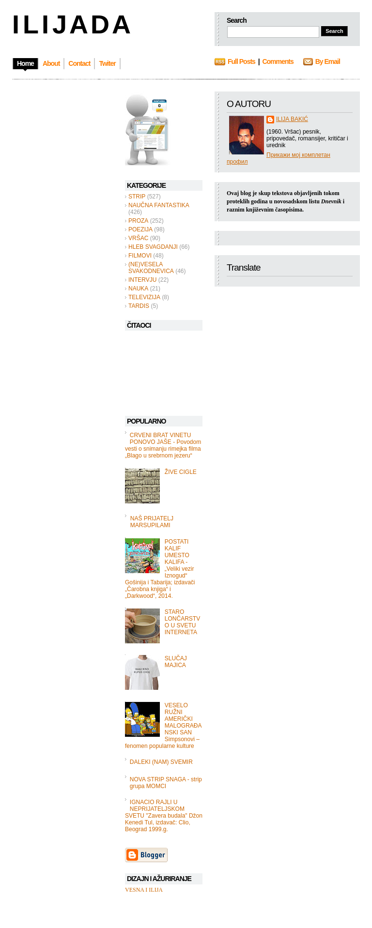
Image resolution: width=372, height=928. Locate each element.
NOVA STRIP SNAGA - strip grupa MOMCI (166, 783)
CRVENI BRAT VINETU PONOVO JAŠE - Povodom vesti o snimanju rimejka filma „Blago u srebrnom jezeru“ (163, 445)
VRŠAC (138, 238)
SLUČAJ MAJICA (176, 662)
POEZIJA (140, 229)
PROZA (138, 220)
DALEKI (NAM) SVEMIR (161, 762)
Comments (277, 61)
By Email (327, 61)
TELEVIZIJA (144, 297)
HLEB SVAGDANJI (153, 246)
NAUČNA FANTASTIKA (158, 205)
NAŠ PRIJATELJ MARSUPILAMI (151, 522)
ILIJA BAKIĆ (292, 119)
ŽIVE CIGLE (181, 472)
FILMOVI (140, 255)
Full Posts (241, 61)
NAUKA (138, 288)
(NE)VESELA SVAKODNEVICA (151, 267)
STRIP (136, 196)
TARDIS (138, 306)
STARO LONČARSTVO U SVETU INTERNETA (182, 622)
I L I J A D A (70, 24)
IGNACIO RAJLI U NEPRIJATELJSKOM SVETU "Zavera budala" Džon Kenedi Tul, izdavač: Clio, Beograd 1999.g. (163, 816)
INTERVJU (142, 279)
